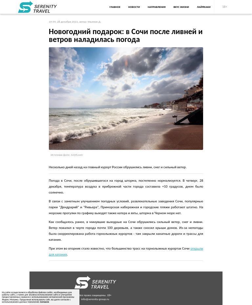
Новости (134, 7)
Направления (156, 7)
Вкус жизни (181, 7)
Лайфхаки (203, 7)
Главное (115, 7)
